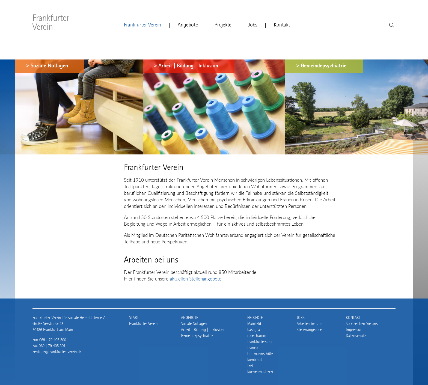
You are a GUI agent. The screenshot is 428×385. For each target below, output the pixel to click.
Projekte (223, 25)
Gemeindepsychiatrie (323, 66)
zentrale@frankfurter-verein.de (56, 352)
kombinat (254, 360)
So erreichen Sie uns (362, 324)
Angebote (188, 25)
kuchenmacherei (260, 372)
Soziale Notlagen (49, 66)
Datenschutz (356, 336)
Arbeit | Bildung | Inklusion (188, 66)
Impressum (354, 330)
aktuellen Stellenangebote (195, 279)
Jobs (252, 25)
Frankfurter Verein (50, 23)
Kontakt (282, 25)
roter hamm (256, 336)
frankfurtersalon (260, 342)
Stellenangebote (309, 330)
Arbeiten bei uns (309, 324)
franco (252, 348)
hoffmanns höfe (260, 354)
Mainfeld (254, 324)
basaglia (253, 330)
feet (250, 366)
